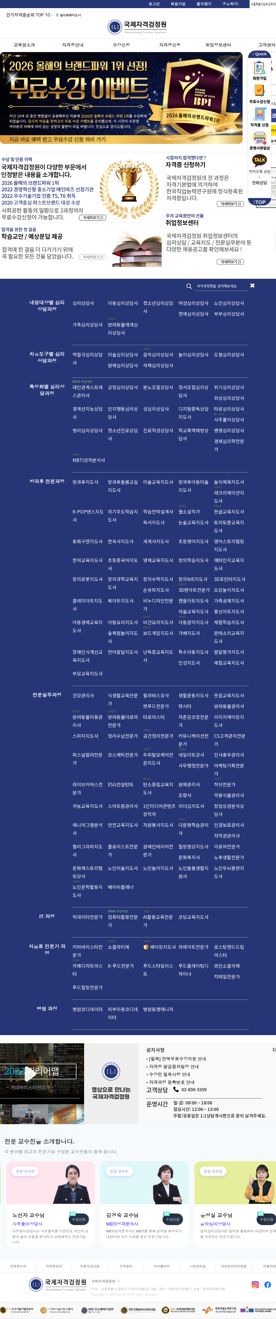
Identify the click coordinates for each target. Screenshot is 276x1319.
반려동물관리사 (229, 706)
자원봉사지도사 (158, 824)
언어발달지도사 (123, 651)
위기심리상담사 (229, 387)
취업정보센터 (218, 45)
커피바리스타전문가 (88, 950)
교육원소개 (24, 45)
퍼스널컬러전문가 (88, 758)
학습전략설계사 (158, 511)
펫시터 (184, 706)
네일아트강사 (191, 754)
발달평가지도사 (229, 651)
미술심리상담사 (123, 354)
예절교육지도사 (229, 662)
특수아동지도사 (193, 651)
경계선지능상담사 (88, 412)
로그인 (154, 4)
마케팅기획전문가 (229, 769)
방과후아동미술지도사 (193, 485)
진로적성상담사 (158, 430)
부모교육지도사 (88, 673)
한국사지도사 (121, 541)
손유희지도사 (156, 589)
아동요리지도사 (123, 622)
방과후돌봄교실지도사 (123, 485)
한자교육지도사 (88, 560)
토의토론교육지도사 (229, 526)
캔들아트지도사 (193, 600)
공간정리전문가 (158, 735)
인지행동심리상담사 (123, 412)
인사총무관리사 (229, 754)
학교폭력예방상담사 (193, 434)
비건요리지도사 (158, 622)
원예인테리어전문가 (158, 850)
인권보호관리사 (229, 824)
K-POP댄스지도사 (88, 515)
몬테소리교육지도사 (229, 637)
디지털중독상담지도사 (193, 412)
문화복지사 (189, 857)
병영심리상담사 (229, 430)
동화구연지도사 (88, 541)
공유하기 (230, 4)
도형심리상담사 (229, 354)
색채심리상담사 (158, 365)
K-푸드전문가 (121, 965)
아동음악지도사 (193, 622)
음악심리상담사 (158, 354)
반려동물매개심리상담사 (123, 328)
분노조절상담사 (158, 387)
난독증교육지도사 (158, 655)
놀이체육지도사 (68, 15)
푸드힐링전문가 (88, 987)
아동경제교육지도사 (88, 626)
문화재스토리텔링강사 (88, 872)
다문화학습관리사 (193, 828)
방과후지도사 (85, 481)
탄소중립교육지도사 (158, 788)
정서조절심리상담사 (193, 391)
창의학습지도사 (193, 560)
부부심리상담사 (229, 313)
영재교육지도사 (158, 560)
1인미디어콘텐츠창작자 (159, 810)
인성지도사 (189, 662)
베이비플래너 (121, 886)
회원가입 (178, 4)
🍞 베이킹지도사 (159, 946)
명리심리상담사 (88, 430)
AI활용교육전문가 (158, 920)
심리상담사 (83, 303)
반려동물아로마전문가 (123, 720)
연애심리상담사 (193, 313)
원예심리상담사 (123, 365)
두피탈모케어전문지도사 (158, 758)
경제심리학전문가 (229, 445)
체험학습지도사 (229, 622)
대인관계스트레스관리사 (88, 391)
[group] (90, 1204)
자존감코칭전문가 (193, 720)
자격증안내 (73, 45)
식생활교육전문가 (123, 699)
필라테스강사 (156, 695)
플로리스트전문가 (123, 850)
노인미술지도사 (123, 868)
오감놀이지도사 (229, 589)
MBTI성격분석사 (89, 460)
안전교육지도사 (123, 824)
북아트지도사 (121, 600)
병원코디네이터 (88, 1009)
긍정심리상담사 (123, 387)
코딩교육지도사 (193, 916)
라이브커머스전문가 (88, 788)
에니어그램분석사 (88, 828)
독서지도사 (154, 522)
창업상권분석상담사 (229, 810)
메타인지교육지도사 (229, 564)
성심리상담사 (156, 408)
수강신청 (121, 45)
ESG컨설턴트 (121, 784)
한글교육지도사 (229, 511)
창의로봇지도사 (88, 579)
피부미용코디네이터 (123, 1013)
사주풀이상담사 (229, 419)
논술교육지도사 (193, 522)
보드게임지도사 (158, 633)
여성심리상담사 (193, 303)
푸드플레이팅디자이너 (193, 969)
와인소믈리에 (227, 965)
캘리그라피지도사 (88, 850)
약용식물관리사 (229, 795)
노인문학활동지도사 (88, 890)
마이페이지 (162, 1266)
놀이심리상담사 (193, 354)
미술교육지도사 (158, 481)
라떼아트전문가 (193, 946)
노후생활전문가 (229, 857)
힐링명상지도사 (193, 846)
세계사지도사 (156, 541)
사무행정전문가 (193, 765)
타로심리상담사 (229, 408)
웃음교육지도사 (229, 695)
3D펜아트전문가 (194, 589)
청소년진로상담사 (123, 434)
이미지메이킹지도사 (229, 720)
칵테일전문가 (227, 976)
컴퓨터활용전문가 (123, 920)
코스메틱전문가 (123, 754)
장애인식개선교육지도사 (88, 655)
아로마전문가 (227, 846)
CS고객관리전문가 (230, 739)
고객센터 (125, 1266)
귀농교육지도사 (88, 806)
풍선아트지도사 (229, 611)
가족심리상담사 (88, 324)
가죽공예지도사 (229, 600)
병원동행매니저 (158, 1009)
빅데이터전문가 (88, 916)
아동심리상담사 (123, 303)
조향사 (184, 795)
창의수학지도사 (158, 579)
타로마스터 (154, 716)
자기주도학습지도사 (123, 515)
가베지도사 (189, 633)
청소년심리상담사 (158, 307)
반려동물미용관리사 (88, 720)
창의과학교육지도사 (123, 583)
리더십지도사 (191, 806)
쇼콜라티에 (118, 946)
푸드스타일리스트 (158, 969)
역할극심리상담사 (88, 358)
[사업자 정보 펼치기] (118, 1281)
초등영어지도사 (193, 541)
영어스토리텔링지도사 (229, 545)
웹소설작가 (189, 511)
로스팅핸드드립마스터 (229, 950)
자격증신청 (170, 45)
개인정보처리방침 (234, 1266)
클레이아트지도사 (88, 604)
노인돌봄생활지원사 (193, 872)
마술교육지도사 (193, 611)
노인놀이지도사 (158, 868)
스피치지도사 (85, 735)
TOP (259, 202)
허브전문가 (225, 784)
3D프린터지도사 (230, 579)
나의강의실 (197, 1266)
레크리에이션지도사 (229, 496)
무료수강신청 (89, 1266)
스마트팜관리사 (123, 806)
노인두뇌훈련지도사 (229, 872)
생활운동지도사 (193, 695)
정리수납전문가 (123, 735)
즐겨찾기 (204, 4)
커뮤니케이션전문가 (193, 739)
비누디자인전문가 (158, 604)
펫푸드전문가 (156, 706)
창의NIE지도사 (193, 579)
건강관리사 (83, 695)
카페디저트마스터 (88, 969)
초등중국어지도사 (123, 564)
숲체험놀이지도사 (123, 637)
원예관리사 (189, 784)
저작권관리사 (227, 835)
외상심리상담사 (229, 398)
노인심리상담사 (229, 303)
